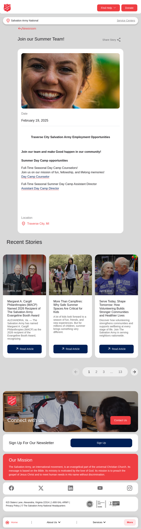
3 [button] (104, 372)
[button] (134, 372)
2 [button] (96, 372)
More (130, 522)
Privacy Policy (13, 505)
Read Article (24, 349)
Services (100, 522)
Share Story (111, 40)
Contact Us (120, 420)
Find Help (108, 8)
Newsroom (27, 28)
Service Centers (126, 20)
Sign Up (101, 442)
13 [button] (120, 372)
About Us (54, 522)
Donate (129, 7)
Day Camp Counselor (35, 176)
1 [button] (89, 372)
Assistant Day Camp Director (40, 188)
